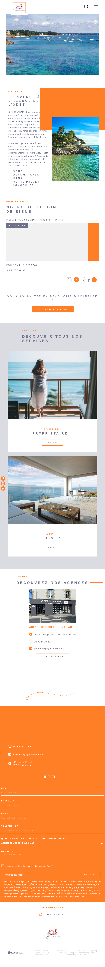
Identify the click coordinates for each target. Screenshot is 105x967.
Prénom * (7, 801)
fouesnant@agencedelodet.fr (28, 754)
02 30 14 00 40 (42, 641)
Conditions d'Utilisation (61, 896)
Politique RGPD (72, 955)
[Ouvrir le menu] (96, 6)
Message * (8, 851)
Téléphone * (9, 826)
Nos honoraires (63, 951)
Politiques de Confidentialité (39, 896)
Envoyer (88, 875)
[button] (45, 777)
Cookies (83, 954)
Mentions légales (89, 951)
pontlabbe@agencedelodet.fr (49, 648)
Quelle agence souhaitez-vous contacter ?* (33, 838)
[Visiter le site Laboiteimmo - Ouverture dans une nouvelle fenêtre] (15, 952)
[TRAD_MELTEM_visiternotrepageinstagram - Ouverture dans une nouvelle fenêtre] (3, 483)
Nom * (5, 788)
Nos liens (69, 953)
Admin (61, 953)
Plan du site (76, 951)
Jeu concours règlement (84, 953)
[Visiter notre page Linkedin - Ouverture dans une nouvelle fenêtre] (3, 488)
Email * (6, 813)
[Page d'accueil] (19, 7)
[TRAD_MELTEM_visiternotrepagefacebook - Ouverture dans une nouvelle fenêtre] (3, 478)
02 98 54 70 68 (22, 746)
